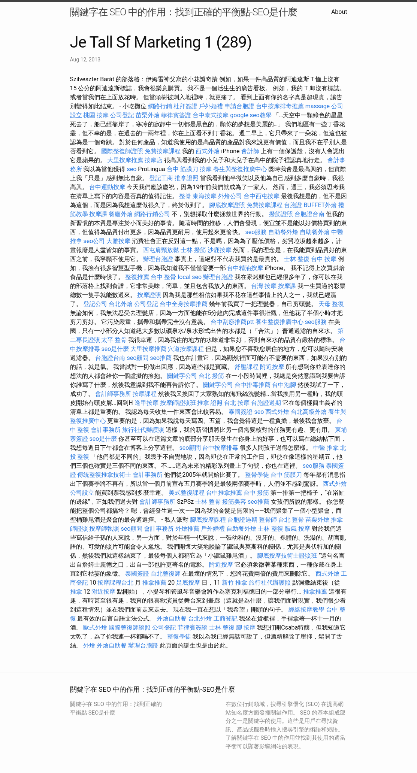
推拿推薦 (154, 582)
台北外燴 (121, 303)
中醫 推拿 (326, 447)
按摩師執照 (104, 528)
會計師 (250, 151)
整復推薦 (137, 277)
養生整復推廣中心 (279, 321)
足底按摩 (188, 582)
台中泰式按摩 (211, 115)
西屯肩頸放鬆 (161, 250)
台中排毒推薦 (253, 384)
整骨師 (268, 519)
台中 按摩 (323, 259)
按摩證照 (149, 294)
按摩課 (98, 214)
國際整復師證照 (122, 151)
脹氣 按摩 (297, 528)
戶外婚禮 (211, 106)
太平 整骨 (114, 339)
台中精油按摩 (245, 268)
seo (131, 169)
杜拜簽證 (185, 106)
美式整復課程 (187, 492)
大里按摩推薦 (125, 160)
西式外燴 (208, 151)
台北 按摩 (237, 402)
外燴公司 (230, 196)
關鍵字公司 (182, 375)
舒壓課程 (247, 366)
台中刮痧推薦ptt (232, 321)
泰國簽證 (241, 411)
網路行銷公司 (152, 214)
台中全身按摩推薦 (184, 303)
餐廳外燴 (121, 214)
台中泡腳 (284, 384)
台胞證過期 (266, 402)
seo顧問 (137, 357)
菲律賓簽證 (176, 115)
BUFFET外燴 (320, 205)
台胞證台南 (309, 214)
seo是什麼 (115, 348)
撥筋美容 (234, 501)
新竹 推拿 (234, 582)
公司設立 (82, 492)
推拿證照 (187, 178)
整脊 (185, 196)
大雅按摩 (118, 241)
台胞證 (293, 205)
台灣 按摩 (264, 286)
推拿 (76, 591)
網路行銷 (160, 106)
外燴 (89, 645)
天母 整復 (331, 303)
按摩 (206, 169)
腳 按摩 (246, 627)
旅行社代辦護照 (143, 429)
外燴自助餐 (172, 618)
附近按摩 (272, 366)
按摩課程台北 (115, 582)
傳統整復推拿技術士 (104, 474)
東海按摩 (205, 196)
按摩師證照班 (178, 402)
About (339, 11)
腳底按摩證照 (227, 205)
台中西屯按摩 (261, 196)
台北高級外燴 (309, 411)
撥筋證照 (281, 214)
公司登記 (122, 115)
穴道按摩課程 (186, 348)
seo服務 (256, 232)
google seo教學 (250, 115)
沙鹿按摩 (220, 250)
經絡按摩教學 (306, 609)
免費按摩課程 (163, 151)
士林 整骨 (208, 501)
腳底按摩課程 (208, 519)
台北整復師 (166, 573)
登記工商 (161, 178)
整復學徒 (179, 636)
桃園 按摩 (96, 115)
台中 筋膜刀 (182, 169)
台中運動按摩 (107, 187)
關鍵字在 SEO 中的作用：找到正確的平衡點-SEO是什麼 (183, 12)
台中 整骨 (163, 277)
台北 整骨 (291, 519)
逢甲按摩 (146, 402)
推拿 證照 (210, 402)
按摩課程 (145, 393)
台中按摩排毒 (220, 447)
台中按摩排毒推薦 (280, 106)
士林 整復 (296, 259)
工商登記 (226, 618)
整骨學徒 (257, 474)
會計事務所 (106, 429)
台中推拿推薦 (224, 492)
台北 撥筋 (211, 375)
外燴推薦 (187, 528)
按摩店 (154, 160)
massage (317, 106)
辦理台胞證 (158, 259)
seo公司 (94, 241)
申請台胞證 (239, 106)
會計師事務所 (113, 393)
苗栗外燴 (148, 115)
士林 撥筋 (193, 250)
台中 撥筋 (256, 492)
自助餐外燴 (283, 232)
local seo (190, 277)
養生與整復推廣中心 (240, 169)
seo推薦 (161, 357)
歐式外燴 (95, 627)
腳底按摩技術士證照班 (287, 555)
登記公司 (95, 303)
